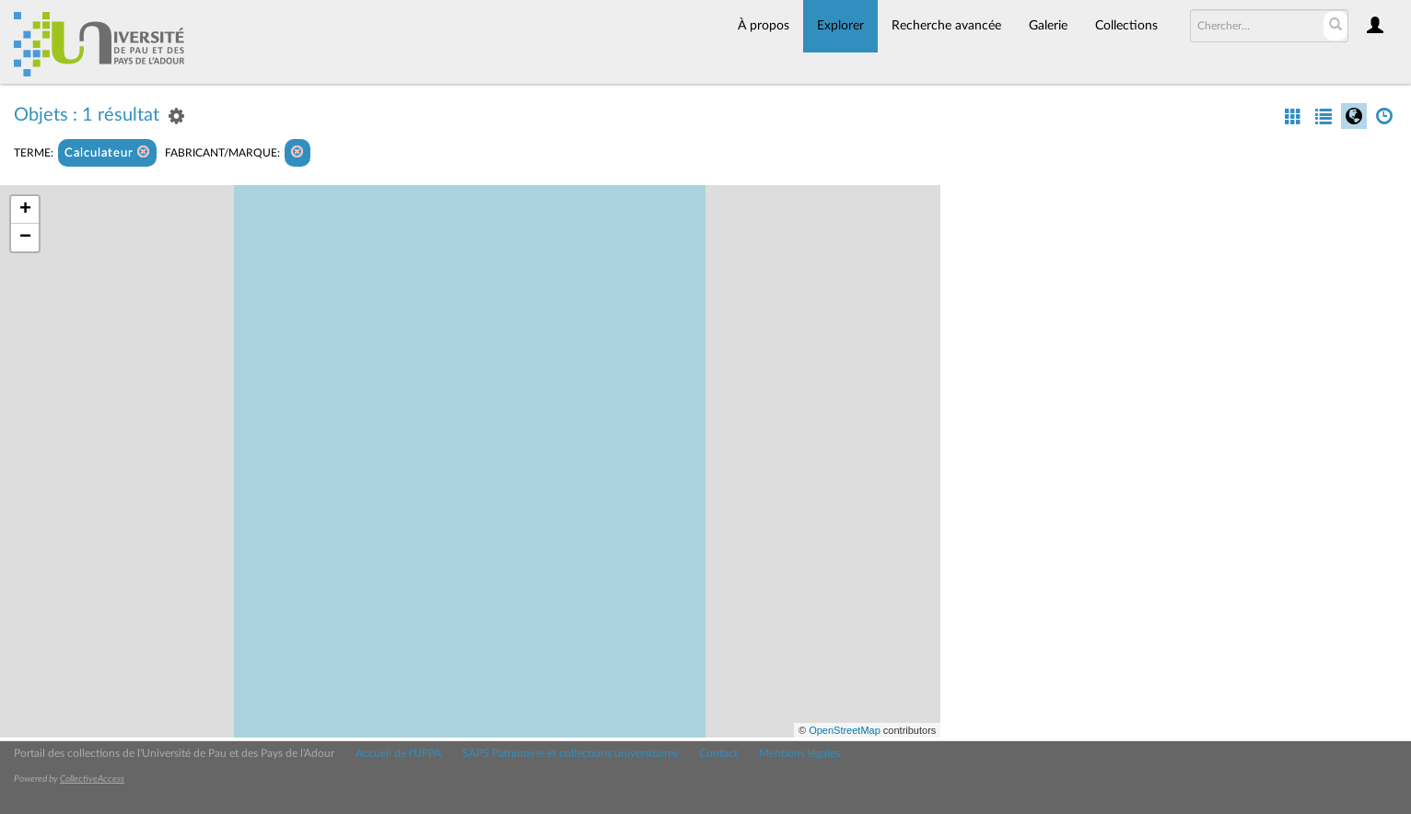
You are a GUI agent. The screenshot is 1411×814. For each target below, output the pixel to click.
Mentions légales (799, 753)
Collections (1126, 25)
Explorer (840, 25)
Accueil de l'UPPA (398, 753)
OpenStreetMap (844, 730)
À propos (763, 25)
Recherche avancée (946, 25)
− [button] (25, 237)
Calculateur (107, 152)
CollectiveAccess (92, 779)
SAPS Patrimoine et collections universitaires (570, 753)
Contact (718, 753)
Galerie (1048, 25)
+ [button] (25, 210)
